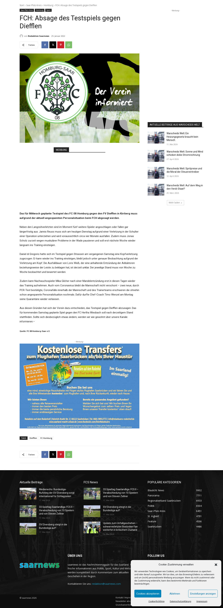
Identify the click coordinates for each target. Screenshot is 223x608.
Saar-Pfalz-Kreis (33, 5)
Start (22, 5)
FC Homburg (46, 438)
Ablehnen (174, 593)
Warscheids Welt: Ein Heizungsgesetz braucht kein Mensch (182, 136)
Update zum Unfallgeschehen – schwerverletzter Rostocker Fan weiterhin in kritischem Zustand (120, 526)
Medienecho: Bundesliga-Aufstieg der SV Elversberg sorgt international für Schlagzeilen (57, 492)
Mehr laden (175, 202)
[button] (216, 564)
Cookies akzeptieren (147, 593)
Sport (48, 10)
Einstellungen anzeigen (203, 593)
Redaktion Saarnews (38, 36)
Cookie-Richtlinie (156, 601)
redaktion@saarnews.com (106, 583)
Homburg (48, 5)
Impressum (202, 601)
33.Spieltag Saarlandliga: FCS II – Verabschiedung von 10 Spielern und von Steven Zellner (56, 510)
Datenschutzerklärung (180, 601)
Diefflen (33, 438)
